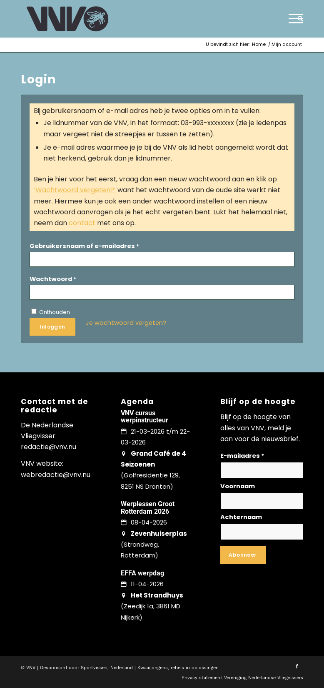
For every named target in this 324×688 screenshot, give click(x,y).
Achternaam (241, 517)
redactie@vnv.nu (48, 447)
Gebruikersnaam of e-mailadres (84, 246)
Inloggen (52, 326)
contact (82, 223)
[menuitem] (298, 19)
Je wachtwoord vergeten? (126, 323)
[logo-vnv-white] (68, 19)
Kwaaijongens (152, 667)
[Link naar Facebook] (297, 666)
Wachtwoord (53, 279)
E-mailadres (242, 456)
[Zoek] (298, 19)
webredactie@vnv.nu (55, 475)
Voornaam (237, 486)
